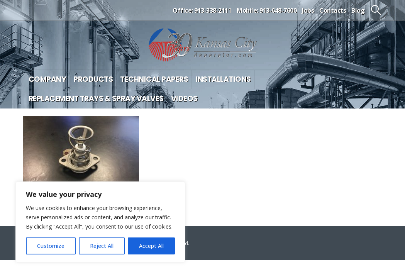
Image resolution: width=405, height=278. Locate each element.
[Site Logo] (203, 45)
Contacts (332, 10)
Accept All (151, 245)
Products (93, 79)
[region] (100, 222)
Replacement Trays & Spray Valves (96, 98)
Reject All (102, 245)
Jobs (308, 10)
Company (47, 79)
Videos (184, 98)
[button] (376, 10)
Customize (50, 245)
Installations (223, 79)
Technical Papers (154, 79)
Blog (357, 10)
